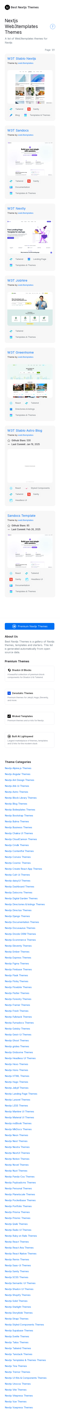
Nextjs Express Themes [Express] (18, 957)
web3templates (25, 63)
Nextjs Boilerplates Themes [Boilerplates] (20, 809)
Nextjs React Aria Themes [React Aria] (19, 1247)
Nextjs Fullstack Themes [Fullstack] (18, 1016)
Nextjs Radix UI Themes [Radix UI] (18, 1229)
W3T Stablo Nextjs (21, 58)
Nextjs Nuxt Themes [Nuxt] (16, 1170)
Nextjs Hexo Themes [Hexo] (16, 1064)
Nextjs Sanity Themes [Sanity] (17, 1271)
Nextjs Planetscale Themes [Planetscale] (20, 1194)
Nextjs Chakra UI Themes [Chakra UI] (19, 833)
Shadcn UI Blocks (21, 670)
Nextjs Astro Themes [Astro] (16, 791)
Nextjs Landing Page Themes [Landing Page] (21, 1093)
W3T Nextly (16, 208)
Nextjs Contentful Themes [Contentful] (19, 851)
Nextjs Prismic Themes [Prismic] (17, 1218)
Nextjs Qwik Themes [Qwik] (16, 1223)
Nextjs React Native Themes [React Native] (20, 1253)
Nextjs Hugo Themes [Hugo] (16, 1081)
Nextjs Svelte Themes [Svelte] (17, 1336)
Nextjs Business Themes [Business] (18, 827)
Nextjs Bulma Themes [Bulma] (17, 821)
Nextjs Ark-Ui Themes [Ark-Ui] (17, 785)
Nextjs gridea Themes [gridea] (17, 1046)
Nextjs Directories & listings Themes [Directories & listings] (25, 904)
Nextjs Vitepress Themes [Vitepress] (19, 1395)
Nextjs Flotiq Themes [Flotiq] (16, 981)
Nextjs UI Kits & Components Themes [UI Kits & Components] (26, 1377)
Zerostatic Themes (22, 693)
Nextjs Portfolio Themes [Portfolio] (18, 1206)
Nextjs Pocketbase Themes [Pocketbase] (20, 1200)
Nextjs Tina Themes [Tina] (16, 1366)
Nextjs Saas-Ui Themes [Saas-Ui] (18, 1265)
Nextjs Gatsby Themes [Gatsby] (17, 1028)
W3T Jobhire (17, 280)
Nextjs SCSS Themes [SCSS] (16, 1277)
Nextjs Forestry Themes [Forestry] (18, 999)
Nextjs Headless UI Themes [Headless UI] (20, 1058)
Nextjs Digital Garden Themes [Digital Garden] (21, 898)
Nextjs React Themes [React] (17, 1241)
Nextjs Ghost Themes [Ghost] (17, 1040)
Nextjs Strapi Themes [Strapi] (16, 1318)
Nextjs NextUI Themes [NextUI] (17, 1152)
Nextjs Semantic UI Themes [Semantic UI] (20, 1283)
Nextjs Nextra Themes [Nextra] (17, 1147)
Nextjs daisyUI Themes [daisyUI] (17, 880)
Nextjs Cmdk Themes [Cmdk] (17, 845)
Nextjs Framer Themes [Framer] (17, 1004)
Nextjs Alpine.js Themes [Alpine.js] (18, 768)
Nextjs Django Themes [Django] (17, 916)
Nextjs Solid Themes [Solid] (16, 1300)
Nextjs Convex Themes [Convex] (18, 856)
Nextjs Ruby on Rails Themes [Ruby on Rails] (21, 1235)
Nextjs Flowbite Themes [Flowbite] (18, 987)
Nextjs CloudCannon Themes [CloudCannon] (21, 839)
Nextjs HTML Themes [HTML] (17, 1075)
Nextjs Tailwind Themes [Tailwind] (18, 1348)
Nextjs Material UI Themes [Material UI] (19, 1117)
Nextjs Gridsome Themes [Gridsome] (19, 1052)
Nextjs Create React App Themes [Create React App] (23, 868)
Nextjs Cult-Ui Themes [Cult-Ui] (17, 874)
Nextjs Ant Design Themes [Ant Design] (19, 780)
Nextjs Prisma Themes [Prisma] (17, 1212)
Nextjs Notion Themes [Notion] (17, 1158)
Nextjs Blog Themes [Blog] (16, 803)
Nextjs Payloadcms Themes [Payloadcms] (20, 1182)
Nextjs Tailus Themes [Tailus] (16, 1342)
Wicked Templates (22, 716)
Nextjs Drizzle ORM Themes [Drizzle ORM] (20, 933)
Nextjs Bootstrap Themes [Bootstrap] (19, 815)
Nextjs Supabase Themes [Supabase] (19, 1330)
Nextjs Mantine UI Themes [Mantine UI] (19, 1111)
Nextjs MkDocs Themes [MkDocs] (18, 1129)
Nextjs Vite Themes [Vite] (16, 1389)
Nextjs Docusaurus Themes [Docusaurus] (20, 927)
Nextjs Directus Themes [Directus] (18, 910)
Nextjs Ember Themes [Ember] (17, 951)
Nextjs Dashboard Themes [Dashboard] (19, 886)
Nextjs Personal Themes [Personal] (18, 1188)
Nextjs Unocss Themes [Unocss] (18, 1383)
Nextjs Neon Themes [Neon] (16, 1135)
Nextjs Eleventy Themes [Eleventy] (18, 945)
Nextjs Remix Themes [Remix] (17, 1259)
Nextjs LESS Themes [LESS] (16, 1105)
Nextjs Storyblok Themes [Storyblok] (19, 1312)
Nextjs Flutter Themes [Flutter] (17, 993)
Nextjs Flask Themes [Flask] (16, 975)
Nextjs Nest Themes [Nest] (16, 1141)
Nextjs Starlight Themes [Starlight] (18, 1306)
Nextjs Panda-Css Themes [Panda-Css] (20, 1176)
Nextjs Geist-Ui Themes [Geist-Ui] (18, 1034)
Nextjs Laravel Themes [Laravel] (17, 1099)
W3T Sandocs (18, 130)
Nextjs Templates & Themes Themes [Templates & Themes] (25, 1360)
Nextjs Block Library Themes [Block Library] (21, 797)
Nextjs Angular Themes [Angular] (17, 774)
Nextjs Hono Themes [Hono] (16, 1070)
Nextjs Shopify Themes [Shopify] (18, 1294)
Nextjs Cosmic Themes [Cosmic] (18, 862)
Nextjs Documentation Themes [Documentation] (22, 922)
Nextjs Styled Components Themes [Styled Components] (24, 1324)
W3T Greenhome (20, 352)
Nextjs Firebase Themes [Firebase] (18, 969)
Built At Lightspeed (22, 736)
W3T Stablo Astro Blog (24, 430)
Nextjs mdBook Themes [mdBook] (18, 1123)
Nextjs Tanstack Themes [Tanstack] (18, 1354)
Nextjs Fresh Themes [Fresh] (16, 1010)
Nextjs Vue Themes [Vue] (16, 1401)
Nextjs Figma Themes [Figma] (17, 963)
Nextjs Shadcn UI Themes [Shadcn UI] (19, 1289)
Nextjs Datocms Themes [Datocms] (18, 892)
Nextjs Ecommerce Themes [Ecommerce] (20, 939)
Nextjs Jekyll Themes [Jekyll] (16, 1087)
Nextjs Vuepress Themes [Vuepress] (19, 1407)
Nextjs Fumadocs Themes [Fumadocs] (19, 1022)
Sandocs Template (21, 516)
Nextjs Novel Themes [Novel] (17, 1164)
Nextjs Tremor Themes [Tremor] (17, 1371)
